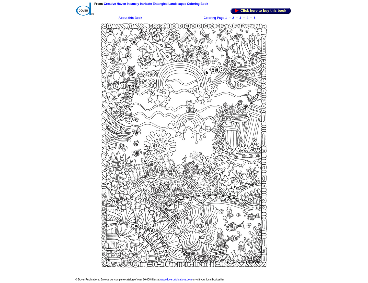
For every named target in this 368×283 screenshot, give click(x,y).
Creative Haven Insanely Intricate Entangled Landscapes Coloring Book (156, 4)
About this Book (130, 18)
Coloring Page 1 (215, 18)
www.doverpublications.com (176, 279)
